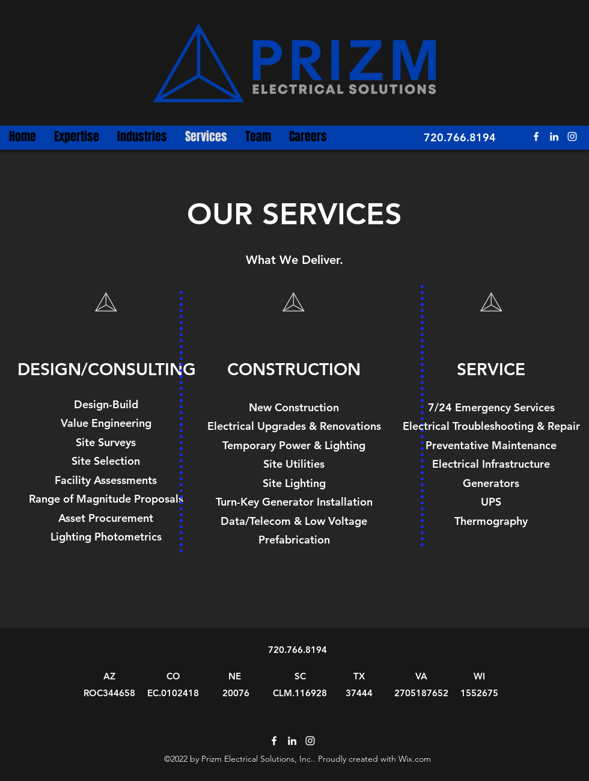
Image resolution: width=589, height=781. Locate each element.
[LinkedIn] (554, 136)
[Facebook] (536, 136)
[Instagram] (572, 136)
